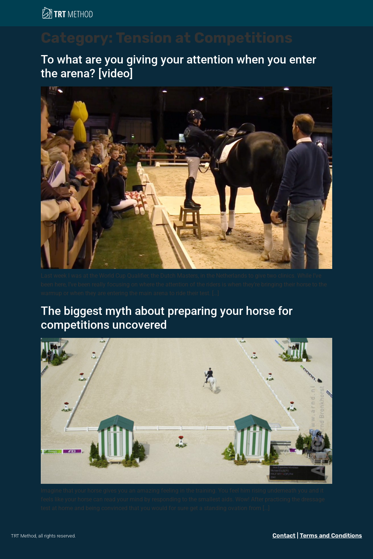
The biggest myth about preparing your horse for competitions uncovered (166, 318)
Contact (283, 535)
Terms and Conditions (331, 535)
